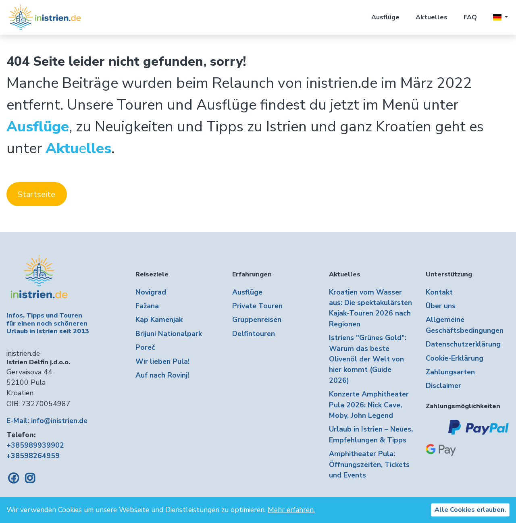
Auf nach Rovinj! (162, 375)
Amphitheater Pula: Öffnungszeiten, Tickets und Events (369, 464)
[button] (500, 17)
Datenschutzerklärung (463, 344)
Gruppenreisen (256, 319)
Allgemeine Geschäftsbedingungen (465, 325)
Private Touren (257, 306)
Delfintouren (253, 333)
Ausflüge (385, 17)
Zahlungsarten (450, 372)
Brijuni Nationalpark (168, 333)
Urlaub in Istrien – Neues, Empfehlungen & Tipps (371, 434)
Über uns (441, 306)
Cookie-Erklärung (454, 358)
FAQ (470, 17)
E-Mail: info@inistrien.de (46, 420)
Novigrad (150, 292)
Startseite (36, 194)
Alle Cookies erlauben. (470, 509)
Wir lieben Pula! (162, 361)
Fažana (147, 306)
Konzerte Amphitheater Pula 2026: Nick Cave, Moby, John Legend (369, 404)
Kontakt (439, 292)
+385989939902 (35, 445)
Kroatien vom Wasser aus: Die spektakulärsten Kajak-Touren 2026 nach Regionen (370, 308)
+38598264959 (33, 456)
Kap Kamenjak (159, 319)
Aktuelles (431, 17)
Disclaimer (443, 385)
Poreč (145, 347)
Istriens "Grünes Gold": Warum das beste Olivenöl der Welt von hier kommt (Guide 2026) (367, 359)
